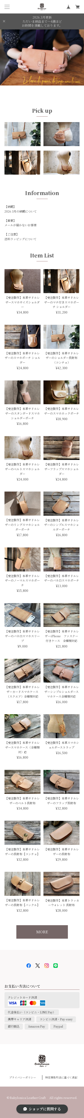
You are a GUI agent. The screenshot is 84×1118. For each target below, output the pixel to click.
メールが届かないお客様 (20, 225)
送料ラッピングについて (20, 239)
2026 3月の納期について (20, 211)
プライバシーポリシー (22, 1077)
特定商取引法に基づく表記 (61, 1077)
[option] (42, 57)
